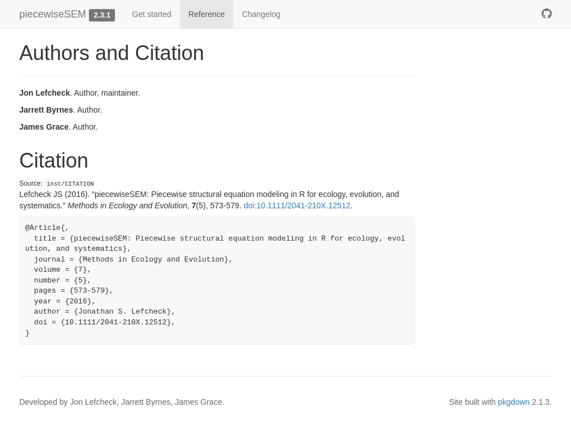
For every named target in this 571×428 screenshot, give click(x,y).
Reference (207, 14)
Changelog (261, 14)
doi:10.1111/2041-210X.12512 (297, 205)
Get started (151, 14)
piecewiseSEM (52, 14)
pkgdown (514, 401)
